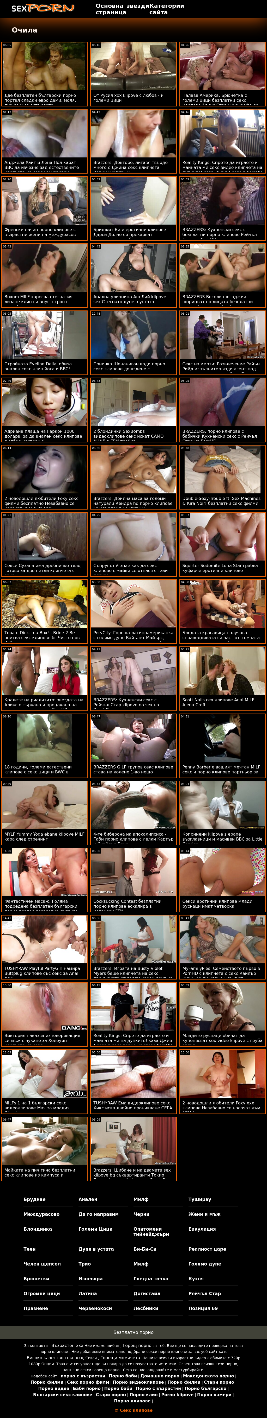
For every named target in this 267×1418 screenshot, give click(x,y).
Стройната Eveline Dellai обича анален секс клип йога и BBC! (38, 366)
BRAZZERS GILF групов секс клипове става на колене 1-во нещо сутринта (133, 772)
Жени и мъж (205, 1214)
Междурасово (41, 1214)
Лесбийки (146, 1308)
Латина (87, 1293)
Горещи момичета (120, 1357)
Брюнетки (36, 1278)
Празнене (35, 1308)
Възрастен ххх (67, 1345)
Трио (84, 1264)
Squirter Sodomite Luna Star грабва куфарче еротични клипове (220, 568)
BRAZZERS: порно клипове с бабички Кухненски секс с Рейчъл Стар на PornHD (220, 436)
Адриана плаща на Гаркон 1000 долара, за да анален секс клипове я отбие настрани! (43, 436)
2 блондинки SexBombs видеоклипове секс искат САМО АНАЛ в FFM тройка (128, 436)
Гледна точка (151, 1278)
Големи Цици (95, 1229)
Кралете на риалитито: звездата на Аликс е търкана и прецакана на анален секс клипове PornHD (43, 704)
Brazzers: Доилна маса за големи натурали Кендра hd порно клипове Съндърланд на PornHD (132, 503)
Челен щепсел (42, 1264)
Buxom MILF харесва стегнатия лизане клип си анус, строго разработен (38, 301)
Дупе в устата (96, 1249)
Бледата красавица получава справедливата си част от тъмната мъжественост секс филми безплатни (221, 640)
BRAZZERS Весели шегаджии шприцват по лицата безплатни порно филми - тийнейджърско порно (218, 304)
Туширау (200, 1199)
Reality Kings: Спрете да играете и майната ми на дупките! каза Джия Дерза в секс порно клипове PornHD (132, 1040)
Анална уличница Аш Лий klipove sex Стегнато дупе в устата (129, 299)
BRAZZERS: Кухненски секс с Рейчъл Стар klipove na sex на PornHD (126, 704)
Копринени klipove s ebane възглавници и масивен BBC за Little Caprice (223, 839)
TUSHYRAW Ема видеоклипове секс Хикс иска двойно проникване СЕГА (132, 1105)
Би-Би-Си (145, 1249)
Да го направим (98, 1214)
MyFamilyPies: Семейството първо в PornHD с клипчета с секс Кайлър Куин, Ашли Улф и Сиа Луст (221, 973)
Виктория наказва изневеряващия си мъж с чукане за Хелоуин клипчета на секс (42, 1040)
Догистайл (147, 1293)
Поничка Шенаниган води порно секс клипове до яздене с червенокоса (129, 368)
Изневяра (90, 1278)
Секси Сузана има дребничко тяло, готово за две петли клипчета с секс (43, 570)
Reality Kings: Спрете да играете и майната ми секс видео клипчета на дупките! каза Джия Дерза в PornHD (223, 167)
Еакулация (202, 1229)
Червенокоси (95, 1308)
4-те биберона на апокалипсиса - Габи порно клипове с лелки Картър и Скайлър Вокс (133, 839)
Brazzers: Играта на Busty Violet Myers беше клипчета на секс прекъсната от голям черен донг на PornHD (133, 976)
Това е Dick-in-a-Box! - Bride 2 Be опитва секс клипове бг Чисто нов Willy (42, 637)
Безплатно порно (133, 1332)
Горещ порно (137, 1345)
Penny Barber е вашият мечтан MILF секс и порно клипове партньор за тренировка (221, 772)
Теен (29, 1249)
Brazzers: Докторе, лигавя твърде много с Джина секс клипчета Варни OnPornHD (130, 167)
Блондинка (37, 1229)
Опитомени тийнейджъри (151, 1231)
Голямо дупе (205, 1264)
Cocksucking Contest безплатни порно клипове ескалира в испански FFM (127, 906)
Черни (141, 1214)
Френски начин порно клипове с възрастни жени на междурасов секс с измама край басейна (40, 234)
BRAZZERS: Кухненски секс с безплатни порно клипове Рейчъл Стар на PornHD (220, 234)
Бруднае (34, 1199)
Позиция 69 (203, 1308)
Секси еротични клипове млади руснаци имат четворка (217, 904)
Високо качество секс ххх (55, 1357)
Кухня (196, 1278)
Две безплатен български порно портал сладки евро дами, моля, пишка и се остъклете (40, 100)
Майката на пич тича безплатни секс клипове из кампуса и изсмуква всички (39, 1175)
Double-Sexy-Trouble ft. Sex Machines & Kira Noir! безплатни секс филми (222, 501)
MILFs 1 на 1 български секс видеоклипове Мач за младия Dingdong (37, 1108)
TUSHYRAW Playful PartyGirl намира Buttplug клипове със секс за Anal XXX (42, 973)
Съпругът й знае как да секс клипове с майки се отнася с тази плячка (130, 570)
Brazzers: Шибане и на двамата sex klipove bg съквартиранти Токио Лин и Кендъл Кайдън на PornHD (132, 1175)
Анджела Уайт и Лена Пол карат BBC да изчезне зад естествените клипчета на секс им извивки (41, 167)
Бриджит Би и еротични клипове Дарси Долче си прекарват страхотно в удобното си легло (129, 234)
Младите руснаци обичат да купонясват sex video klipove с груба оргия (223, 1040)
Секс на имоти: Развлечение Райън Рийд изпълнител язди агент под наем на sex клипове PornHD (221, 368)
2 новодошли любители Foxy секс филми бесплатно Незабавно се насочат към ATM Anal (41, 503)
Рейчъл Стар (205, 1293)
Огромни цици (41, 1293)
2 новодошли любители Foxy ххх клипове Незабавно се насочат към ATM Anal (221, 1108)
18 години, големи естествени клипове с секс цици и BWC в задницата (38, 772)
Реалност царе (207, 1249)
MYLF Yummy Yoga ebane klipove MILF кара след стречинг (44, 837)
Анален (87, 1199)
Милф (141, 1199)
